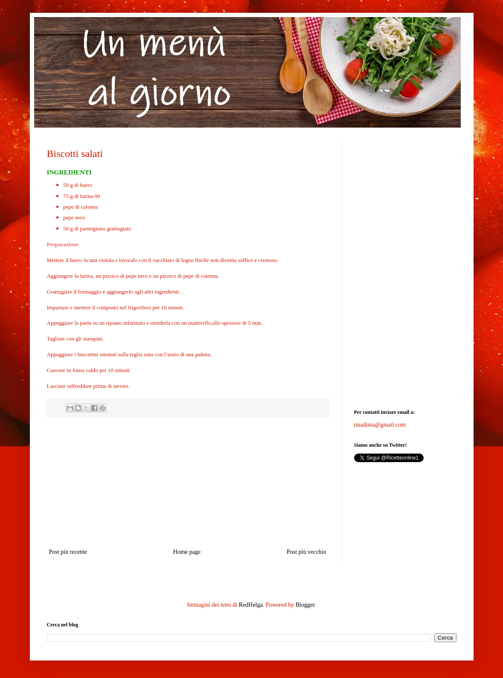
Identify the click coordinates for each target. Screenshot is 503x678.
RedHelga (251, 605)
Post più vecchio (306, 552)
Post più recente (68, 552)
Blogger (305, 605)
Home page (187, 552)
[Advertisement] (188, 482)
